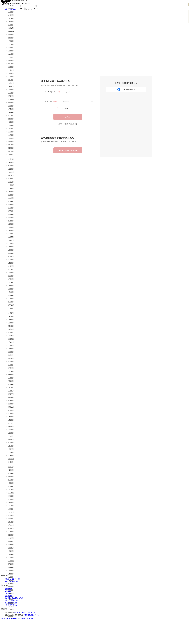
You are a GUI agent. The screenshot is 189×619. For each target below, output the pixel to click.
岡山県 (10, 102)
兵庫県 (10, 90)
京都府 (10, 86)
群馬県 (10, 47)
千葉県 (10, 34)
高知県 (10, 128)
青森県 (10, 9)
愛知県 (10, 64)
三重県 (10, 70)
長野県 (10, 51)
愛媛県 (10, 125)
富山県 (10, 73)
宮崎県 (10, 148)
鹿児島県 (11, 151)
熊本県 (10, 141)
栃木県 (10, 41)
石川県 (10, 77)
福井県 (10, 80)
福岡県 (10, 132)
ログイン (68, 117)
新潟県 (10, 57)
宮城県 (10, 18)
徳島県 (10, 122)
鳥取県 (10, 109)
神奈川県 (11, 31)
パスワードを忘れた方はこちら (67, 124)
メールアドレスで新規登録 (68, 150)
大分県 (10, 145)
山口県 (10, 115)
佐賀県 (10, 135)
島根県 (10, 112)
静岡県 (10, 60)
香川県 (10, 119)
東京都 (10, 28)
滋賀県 (10, 96)
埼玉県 (10, 38)
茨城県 (10, 44)
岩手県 (10, 15)
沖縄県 (10, 154)
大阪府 (10, 83)
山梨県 (10, 54)
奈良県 (10, 93)
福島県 (10, 21)
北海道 (10, 5)
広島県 (10, 106)
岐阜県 (10, 67)
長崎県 (10, 138)
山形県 (10, 25)
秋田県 (10, 12)
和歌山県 (11, 99)
